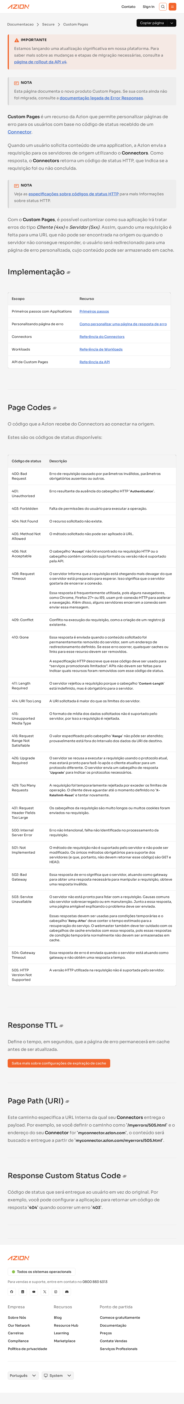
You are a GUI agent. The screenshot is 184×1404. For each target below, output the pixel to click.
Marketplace (64, 1341)
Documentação (113, 1325)
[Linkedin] (23, 1292)
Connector (19, 132)
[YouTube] (34, 1292)
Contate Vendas (113, 1341)
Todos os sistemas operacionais (41, 1272)
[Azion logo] (92, 1258)
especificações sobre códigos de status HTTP (74, 194)
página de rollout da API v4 (40, 61)
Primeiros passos (94, 311)
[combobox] (18, 1375)
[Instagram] (56, 1292)
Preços (106, 1333)
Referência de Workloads (101, 349)
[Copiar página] (152, 23)
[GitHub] (12, 1292)
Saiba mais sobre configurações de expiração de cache (59, 1063)
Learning (61, 1333)
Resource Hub (66, 1325)
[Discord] (67, 1292)
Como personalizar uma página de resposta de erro (123, 324)
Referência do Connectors (102, 337)
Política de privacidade (27, 1349)
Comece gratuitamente (120, 1317)
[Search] (163, 7)
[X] (45, 1292)
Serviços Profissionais (119, 1349)
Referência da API (95, 362)
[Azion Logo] (18, 7)
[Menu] (172, 7)
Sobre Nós (17, 1317)
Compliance (18, 1341)
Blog (58, 1317)
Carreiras (16, 1333)
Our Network (19, 1325)
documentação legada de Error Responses (101, 98)
